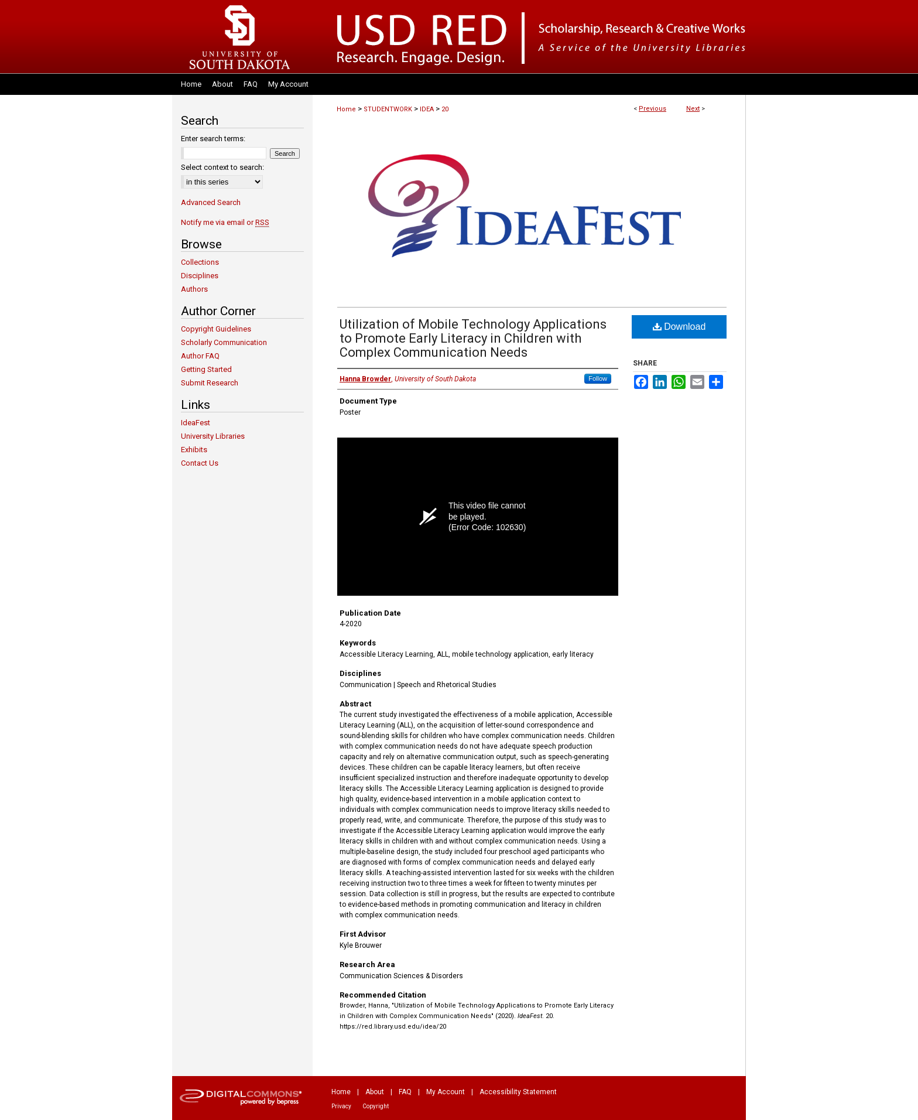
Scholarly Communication (224, 342)
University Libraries (213, 436)
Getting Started (206, 369)
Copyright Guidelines (216, 329)
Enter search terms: (213, 138)
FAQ (405, 1092)
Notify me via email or (225, 222)
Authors (194, 289)
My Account (445, 1092)
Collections (200, 262)
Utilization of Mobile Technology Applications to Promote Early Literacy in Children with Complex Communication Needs (473, 338)
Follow (597, 378)
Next (693, 108)
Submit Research (209, 382)
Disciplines (199, 275)
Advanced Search (211, 202)
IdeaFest (195, 422)
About (374, 1092)
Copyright (375, 1106)
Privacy (341, 1106)
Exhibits (194, 449)
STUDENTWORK (388, 109)
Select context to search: (222, 167)
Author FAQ (200, 355)
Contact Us (199, 463)
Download (679, 327)
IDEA (427, 109)
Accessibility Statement (518, 1092)
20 (444, 109)
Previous (652, 108)
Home (346, 109)
